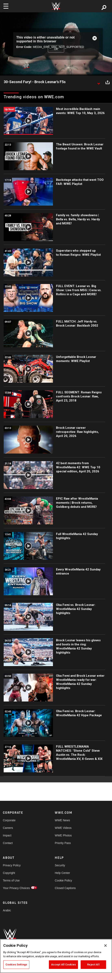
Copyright (9, 873)
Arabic (7, 910)
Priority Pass (63, 843)
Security (60, 865)
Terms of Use (11, 880)
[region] (56, 956)
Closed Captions (65, 888)
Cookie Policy (63, 880)
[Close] (105, 945)
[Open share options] (107, 82)
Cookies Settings (16, 964)
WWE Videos (63, 827)
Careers (8, 827)
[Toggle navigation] (5, 6)
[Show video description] (98, 82)
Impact (7, 835)
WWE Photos (63, 835)
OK (56, 49)
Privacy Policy (12, 865)
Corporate (9, 820)
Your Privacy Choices (16, 888)
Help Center (62, 873)
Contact (8, 843)
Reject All (93, 964)
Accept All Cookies (63, 964)
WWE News (62, 820)
